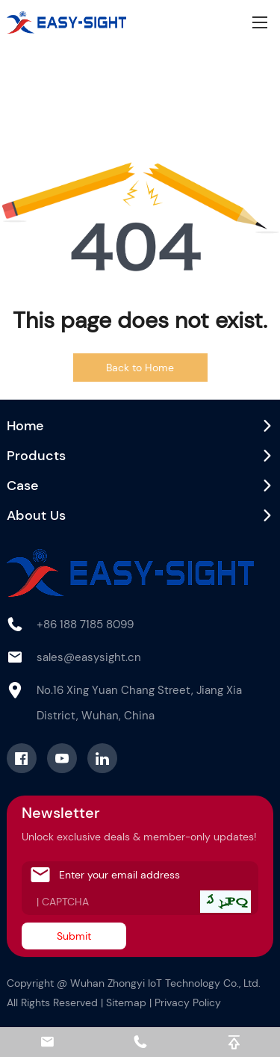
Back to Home (140, 367)
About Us (36, 515)
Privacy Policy (188, 1002)
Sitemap (126, 1002)
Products (36, 456)
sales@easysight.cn (89, 657)
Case (23, 486)
